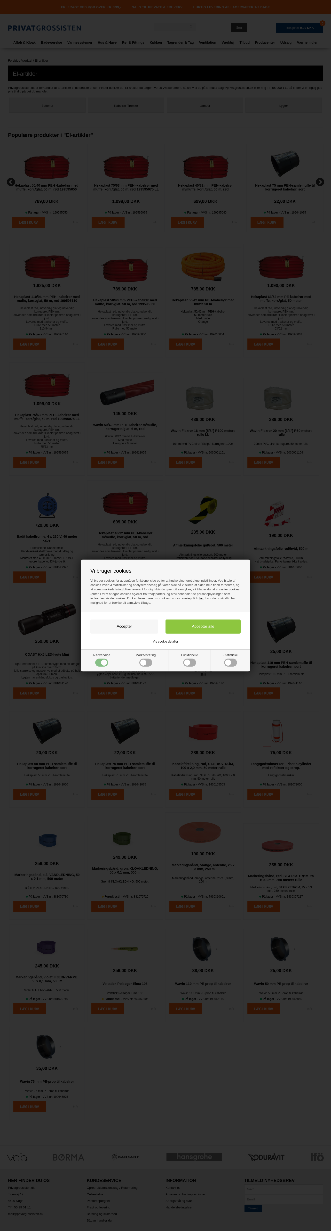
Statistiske (230, 660)
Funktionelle (189, 660)
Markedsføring (146, 660)
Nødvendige (101, 660)
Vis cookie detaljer (165, 641)
